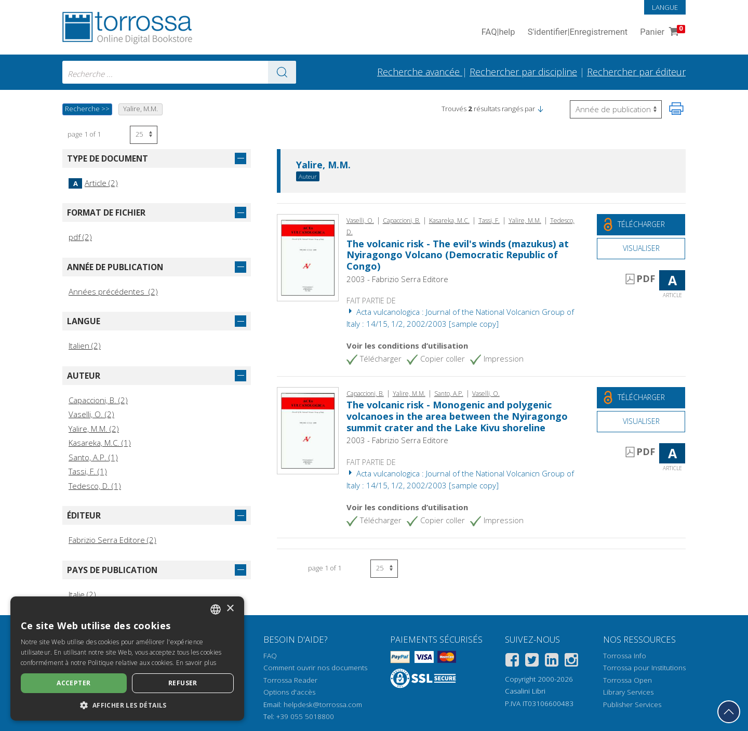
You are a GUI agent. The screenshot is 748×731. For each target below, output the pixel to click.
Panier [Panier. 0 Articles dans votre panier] (661, 32)
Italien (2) (85, 345)
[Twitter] (532, 661)
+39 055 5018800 (305, 716)
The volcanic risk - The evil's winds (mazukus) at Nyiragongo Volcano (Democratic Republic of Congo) (457, 254)
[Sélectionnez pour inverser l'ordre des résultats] (616, 109)
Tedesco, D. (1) (95, 486)
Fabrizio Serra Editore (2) (112, 540)
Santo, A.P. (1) (93, 457)
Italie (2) (82, 594)
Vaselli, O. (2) (91, 414)
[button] (540, 108)
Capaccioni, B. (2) (98, 400)
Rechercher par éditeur (636, 71)
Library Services (628, 692)
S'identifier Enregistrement (578, 32)
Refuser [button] (182, 683)
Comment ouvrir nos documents (315, 667)
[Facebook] (512, 661)
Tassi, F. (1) (88, 471)
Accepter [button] (73, 683)
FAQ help (498, 32)
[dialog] (127, 658)
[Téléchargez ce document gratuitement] (641, 224)
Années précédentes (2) (113, 291)
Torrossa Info (624, 655)
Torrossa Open (627, 680)
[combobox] (179, 72)
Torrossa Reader (290, 680)
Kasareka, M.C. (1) (100, 442)
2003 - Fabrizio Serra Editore (397, 279)
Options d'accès (289, 692)
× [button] (230, 609)
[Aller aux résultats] (282, 72)
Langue (665, 7)
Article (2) (93, 183)
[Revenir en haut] (728, 711)
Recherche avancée (419, 71)
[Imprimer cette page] (676, 108)
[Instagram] (571, 661)
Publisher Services (632, 704)
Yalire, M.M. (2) (94, 428)
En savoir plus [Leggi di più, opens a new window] (196, 662)
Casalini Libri (525, 691)
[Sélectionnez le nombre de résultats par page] (143, 135)
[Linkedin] (551, 661)
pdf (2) (80, 237)
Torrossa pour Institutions (644, 667)
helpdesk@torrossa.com (323, 704)
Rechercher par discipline (523, 71)
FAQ (270, 655)
